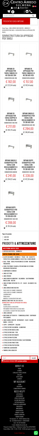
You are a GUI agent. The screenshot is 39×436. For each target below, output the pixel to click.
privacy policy (22, 361)
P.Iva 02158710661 (31, 427)
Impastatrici (19, 408)
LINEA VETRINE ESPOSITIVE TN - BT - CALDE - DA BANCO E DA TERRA (19, 284)
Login (19, 384)
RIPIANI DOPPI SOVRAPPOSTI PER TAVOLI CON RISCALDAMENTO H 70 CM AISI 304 (28, 165)
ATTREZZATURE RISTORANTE (11, 335)
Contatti (19, 379)
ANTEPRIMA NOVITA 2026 (11, 248)
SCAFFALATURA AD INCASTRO (10, 307)
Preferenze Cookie (21, 427)
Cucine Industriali (19, 400)
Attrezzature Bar (19, 398)
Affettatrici (19, 394)
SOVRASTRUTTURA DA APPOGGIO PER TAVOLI (14, 302)
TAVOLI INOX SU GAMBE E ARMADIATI (12, 290)
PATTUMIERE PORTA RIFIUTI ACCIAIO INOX (13, 309)
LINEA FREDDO (7, 276)
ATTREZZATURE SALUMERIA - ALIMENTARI (14, 327)
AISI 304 (5, 240)
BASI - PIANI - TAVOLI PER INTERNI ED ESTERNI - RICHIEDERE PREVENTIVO (19, 263)
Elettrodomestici (19, 402)
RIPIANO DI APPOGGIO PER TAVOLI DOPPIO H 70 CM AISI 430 (11, 116)
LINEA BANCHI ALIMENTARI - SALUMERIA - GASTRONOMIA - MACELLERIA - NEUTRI (19, 279)
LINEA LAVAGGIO (7, 313)
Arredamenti (19, 396)
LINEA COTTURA (7, 273)
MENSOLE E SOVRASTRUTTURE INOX (12, 298)
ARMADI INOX (6, 305)
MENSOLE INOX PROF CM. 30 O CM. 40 (12, 300)
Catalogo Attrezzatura (19, 373)
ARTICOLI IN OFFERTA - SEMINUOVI (12, 251)
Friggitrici (19, 406)
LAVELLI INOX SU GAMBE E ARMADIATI (12, 292)
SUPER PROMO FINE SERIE (11, 254)
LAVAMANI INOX (7, 294)
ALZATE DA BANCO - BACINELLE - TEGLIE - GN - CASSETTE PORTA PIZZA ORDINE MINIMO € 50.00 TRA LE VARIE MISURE (19, 258)
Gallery (19, 375)
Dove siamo (19, 377)
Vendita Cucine (19, 412)
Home (19, 369)
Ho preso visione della (15, 361)
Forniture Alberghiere (19, 404)
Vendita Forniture (19, 415)
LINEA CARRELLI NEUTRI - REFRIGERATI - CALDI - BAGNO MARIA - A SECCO (18, 321)
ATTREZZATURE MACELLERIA (11, 330)
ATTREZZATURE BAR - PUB (10, 332)
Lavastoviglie (19, 410)
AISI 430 (5, 237)
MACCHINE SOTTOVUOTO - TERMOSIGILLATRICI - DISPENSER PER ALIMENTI (19, 316)
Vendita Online (19, 417)
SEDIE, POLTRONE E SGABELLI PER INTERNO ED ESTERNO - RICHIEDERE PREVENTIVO (18, 267)
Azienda (19, 371)
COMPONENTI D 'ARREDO (10, 271)
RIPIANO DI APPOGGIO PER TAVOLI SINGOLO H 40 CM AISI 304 (10, 72)
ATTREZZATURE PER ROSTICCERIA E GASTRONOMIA (17, 340)
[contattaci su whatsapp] (36, 433)
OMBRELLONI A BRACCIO (10, 350)
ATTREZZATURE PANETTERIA (10, 343)
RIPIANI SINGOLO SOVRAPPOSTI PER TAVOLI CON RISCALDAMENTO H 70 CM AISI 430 (10, 165)
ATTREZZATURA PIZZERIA (10, 337)
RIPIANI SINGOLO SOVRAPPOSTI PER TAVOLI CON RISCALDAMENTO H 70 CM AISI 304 (28, 118)
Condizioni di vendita (20, 388)
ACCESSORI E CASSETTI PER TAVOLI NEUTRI (14, 311)
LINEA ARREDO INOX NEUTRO (16, 28)
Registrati (19, 386)
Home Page (5, 28)
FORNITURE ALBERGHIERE (10, 348)
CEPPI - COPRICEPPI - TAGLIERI (11, 325)
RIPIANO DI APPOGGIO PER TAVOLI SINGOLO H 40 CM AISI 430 (28, 72)
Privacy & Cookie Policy (10, 427)
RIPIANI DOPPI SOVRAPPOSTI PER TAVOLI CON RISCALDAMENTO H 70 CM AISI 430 (10, 211)
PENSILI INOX (6, 296)
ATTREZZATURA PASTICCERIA (11, 345)
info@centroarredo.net (21, 425)
